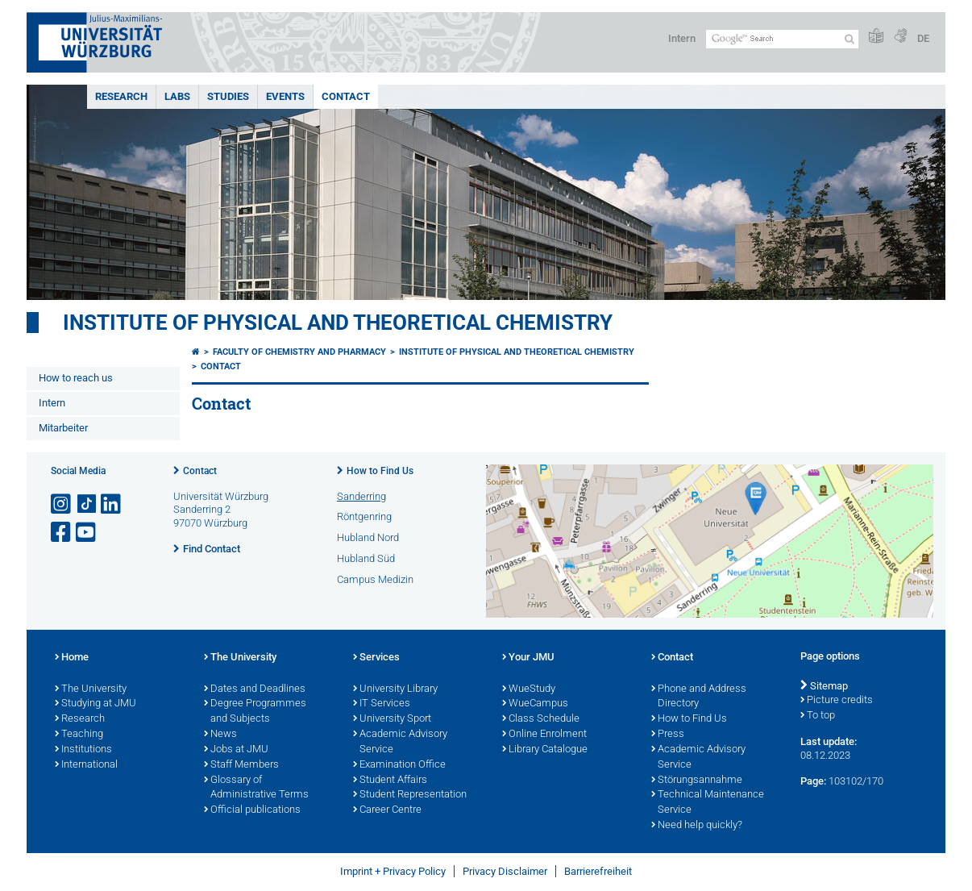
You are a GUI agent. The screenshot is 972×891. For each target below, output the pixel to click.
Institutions (83, 750)
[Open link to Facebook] (62, 532)
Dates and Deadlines (254, 689)
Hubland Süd (366, 558)
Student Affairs (390, 780)
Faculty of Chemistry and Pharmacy (299, 352)
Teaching (79, 734)
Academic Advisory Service (400, 742)
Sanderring (361, 496)
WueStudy (528, 689)
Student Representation (410, 795)
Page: (813, 781)
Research (121, 96)
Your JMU (528, 658)
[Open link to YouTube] (87, 532)
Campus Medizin (375, 579)
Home (72, 658)
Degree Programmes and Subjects (255, 712)
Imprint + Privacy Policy (393, 871)
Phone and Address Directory (698, 697)
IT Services (381, 704)
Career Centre (387, 810)
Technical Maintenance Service (707, 803)
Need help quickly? (696, 825)
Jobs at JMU (236, 750)
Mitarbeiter (63, 428)
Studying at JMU (95, 704)
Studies (228, 96)
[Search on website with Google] (782, 39)
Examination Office (399, 765)
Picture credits (836, 700)
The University (91, 689)
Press (667, 734)
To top (817, 716)
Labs (177, 96)
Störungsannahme (696, 780)
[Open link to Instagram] (62, 504)
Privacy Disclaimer (505, 871)
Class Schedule (540, 719)
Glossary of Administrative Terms (256, 788)
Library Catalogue (545, 750)
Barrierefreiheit (598, 871)
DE (923, 38)
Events (285, 96)
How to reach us (76, 378)
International (86, 765)
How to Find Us (380, 471)
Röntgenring (364, 516)
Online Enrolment (544, 734)
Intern (682, 38)
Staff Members (241, 765)
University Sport (392, 719)
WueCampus (535, 704)
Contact (346, 96)
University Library (395, 689)
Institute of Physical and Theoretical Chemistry (338, 322)
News (220, 734)
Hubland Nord (368, 537)
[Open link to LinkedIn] (112, 504)
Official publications (252, 810)
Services (376, 658)
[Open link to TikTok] (87, 504)
